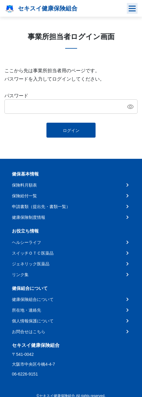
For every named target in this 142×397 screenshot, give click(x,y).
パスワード (16, 95)
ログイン (71, 130)
